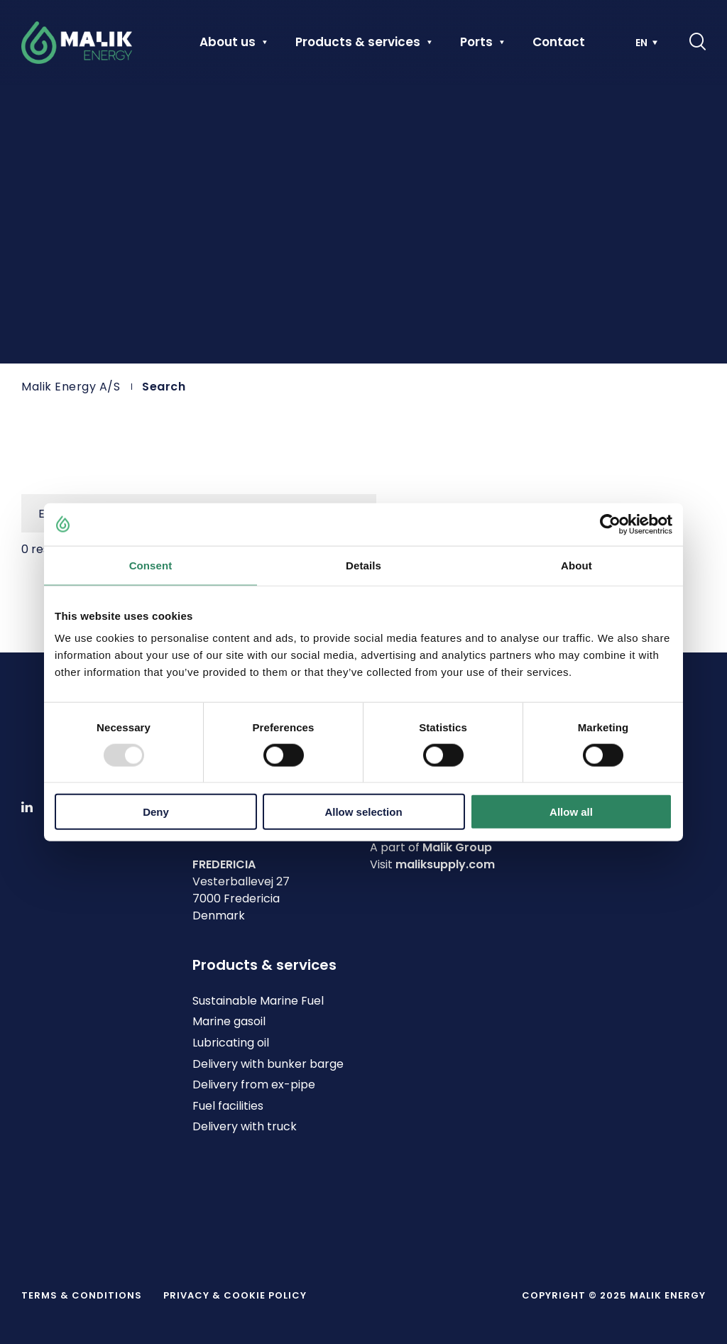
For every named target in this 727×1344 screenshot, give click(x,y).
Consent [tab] (151, 565)
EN (641, 42)
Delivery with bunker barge (268, 1064)
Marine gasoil (229, 1021)
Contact (558, 42)
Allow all (571, 812)
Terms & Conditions (81, 1295)
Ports (476, 42)
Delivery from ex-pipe (253, 1084)
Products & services (357, 42)
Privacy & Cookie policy (235, 1295)
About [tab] (576, 565)
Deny (156, 812)
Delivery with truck (244, 1126)
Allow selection (363, 812)
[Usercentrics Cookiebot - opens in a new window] (610, 524)
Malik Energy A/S (70, 386)
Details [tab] (363, 565)
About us (227, 42)
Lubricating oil (230, 1042)
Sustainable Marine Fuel (258, 1001)
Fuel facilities (227, 1106)
